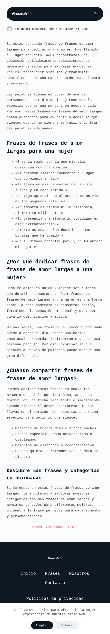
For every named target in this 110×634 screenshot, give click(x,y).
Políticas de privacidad (54, 598)
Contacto (55, 583)
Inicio (28, 573)
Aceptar (42, 625)
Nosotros (79, 573)
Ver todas (55, 527)
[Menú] (96, 14)
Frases (36, 527)
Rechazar (67, 625)
